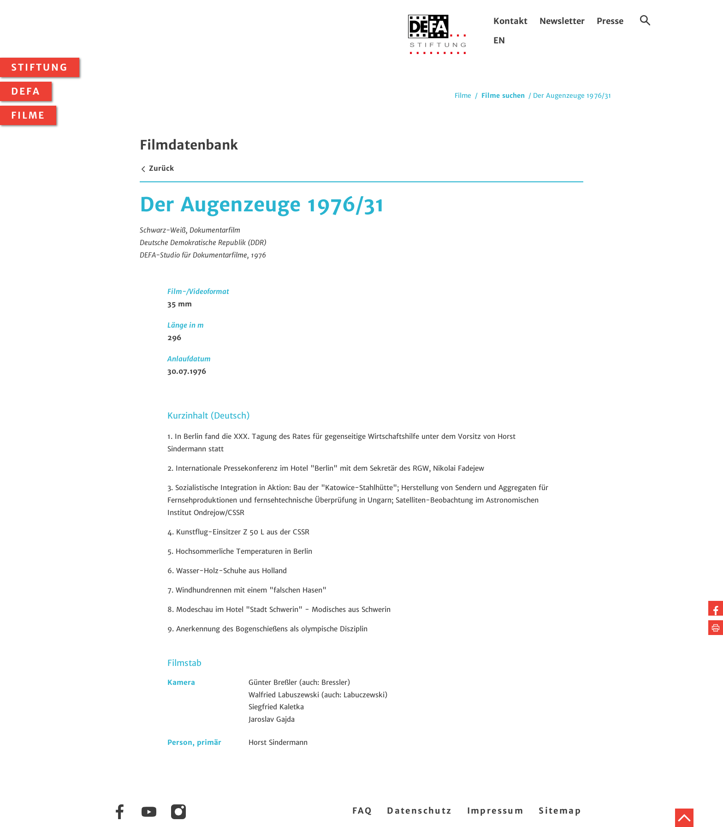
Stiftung (39, 67)
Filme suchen (503, 95)
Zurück (157, 168)
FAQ (362, 810)
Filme (28, 115)
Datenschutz (419, 810)
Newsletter (562, 21)
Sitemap (560, 810)
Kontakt (510, 21)
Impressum (495, 810)
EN (499, 40)
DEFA (26, 91)
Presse (610, 21)
